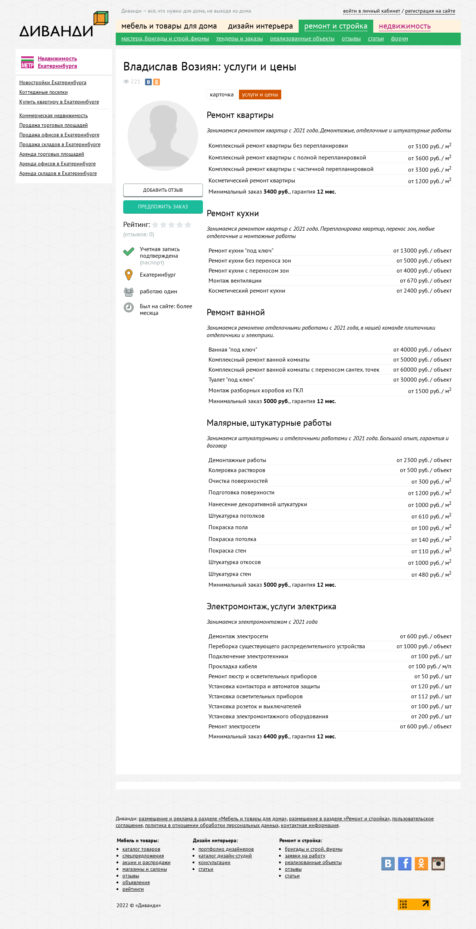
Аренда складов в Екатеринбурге (58, 173)
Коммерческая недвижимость (53, 115)
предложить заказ (163, 206)
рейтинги (133, 889)
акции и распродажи (146, 862)
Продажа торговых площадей (53, 125)
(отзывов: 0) (138, 234)
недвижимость (405, 25)
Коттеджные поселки (43, 92)
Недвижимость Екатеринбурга (57, 62)
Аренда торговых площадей (51, 154)
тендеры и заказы (239, 38)
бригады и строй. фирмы (313, 849)
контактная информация (310, 825)
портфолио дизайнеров (226, 849)
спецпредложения (143, 855)
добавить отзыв (163, 190)
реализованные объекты (302, 38)
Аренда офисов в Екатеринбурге (57, 163)
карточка (222, 94)
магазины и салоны (144, 869)
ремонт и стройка (336, 25)
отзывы (351, 38)
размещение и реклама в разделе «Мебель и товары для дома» (213, 818)
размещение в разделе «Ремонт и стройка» (339, 818)
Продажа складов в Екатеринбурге (60, 144)
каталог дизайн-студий (225, 855)
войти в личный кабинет (371, 10)
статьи (376, 38)
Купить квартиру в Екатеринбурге (59, 101)
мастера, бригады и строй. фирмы (165, 38)
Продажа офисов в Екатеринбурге (59, 134)
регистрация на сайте (430, 10)
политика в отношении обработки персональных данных (212, 825)
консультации (214, 862)
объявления (136, 882)
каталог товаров (141, 849)
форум (399, 38)
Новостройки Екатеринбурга (52, 82)
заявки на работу (305, 855)
